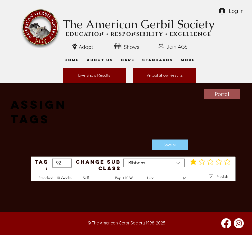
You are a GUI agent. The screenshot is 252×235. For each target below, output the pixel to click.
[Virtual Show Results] (164, 75)
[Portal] (222, 94)
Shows (131, 47)
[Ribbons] (154, 163)
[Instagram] (239, 223)
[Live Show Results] (94, 75)
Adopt (86, 47)
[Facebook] (226, 223)
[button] (188, 59)
